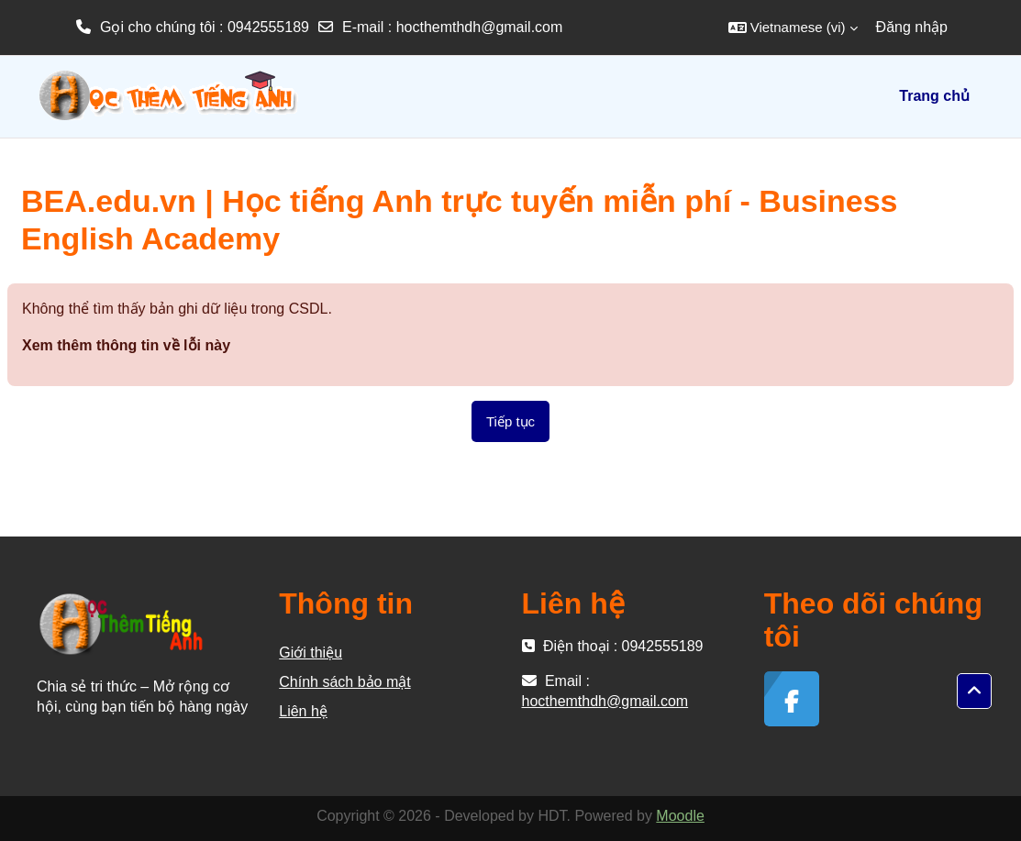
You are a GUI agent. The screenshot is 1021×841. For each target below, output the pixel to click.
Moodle (680, 816)
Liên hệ (303, 711)
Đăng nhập (912, 27)
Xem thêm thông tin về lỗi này (126, 345)
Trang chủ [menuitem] (934, 96)
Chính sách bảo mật (344, 682)
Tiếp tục (510, 421)
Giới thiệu (310, 652)
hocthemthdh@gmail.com (479, 27)
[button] (793, 27)
